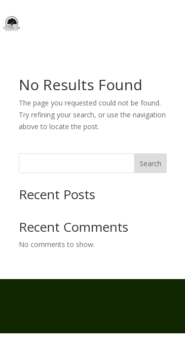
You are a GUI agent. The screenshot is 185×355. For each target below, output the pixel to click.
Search (150, 163)
